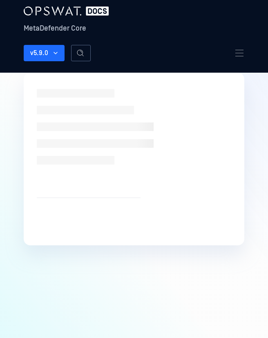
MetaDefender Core (55, 28)
